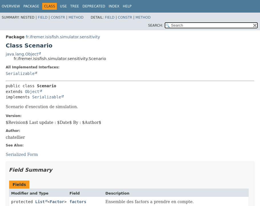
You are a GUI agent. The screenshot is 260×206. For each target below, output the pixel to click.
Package (31, 6)
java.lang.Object (22, 54)
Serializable (20, 73)
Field (42, 17)
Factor (57, 201)
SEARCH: (155, 25)
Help (127, 6)
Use (63, 6)
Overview (11, 6)
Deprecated (93, 6)
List (40, 201)
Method (76, 17)
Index (114, 6)
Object (32, 91)
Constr (58, 17)
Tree (74, 6)
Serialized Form (22, 154)
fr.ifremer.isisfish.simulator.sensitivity (63, 37)
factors (77, 201)
